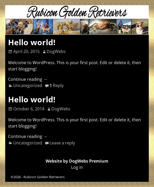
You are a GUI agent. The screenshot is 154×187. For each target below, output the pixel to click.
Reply (57, 85)
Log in (77, 167)
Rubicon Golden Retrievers (44, 177)
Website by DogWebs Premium (77, 161)
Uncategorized (27, 85)
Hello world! (32, 42)
